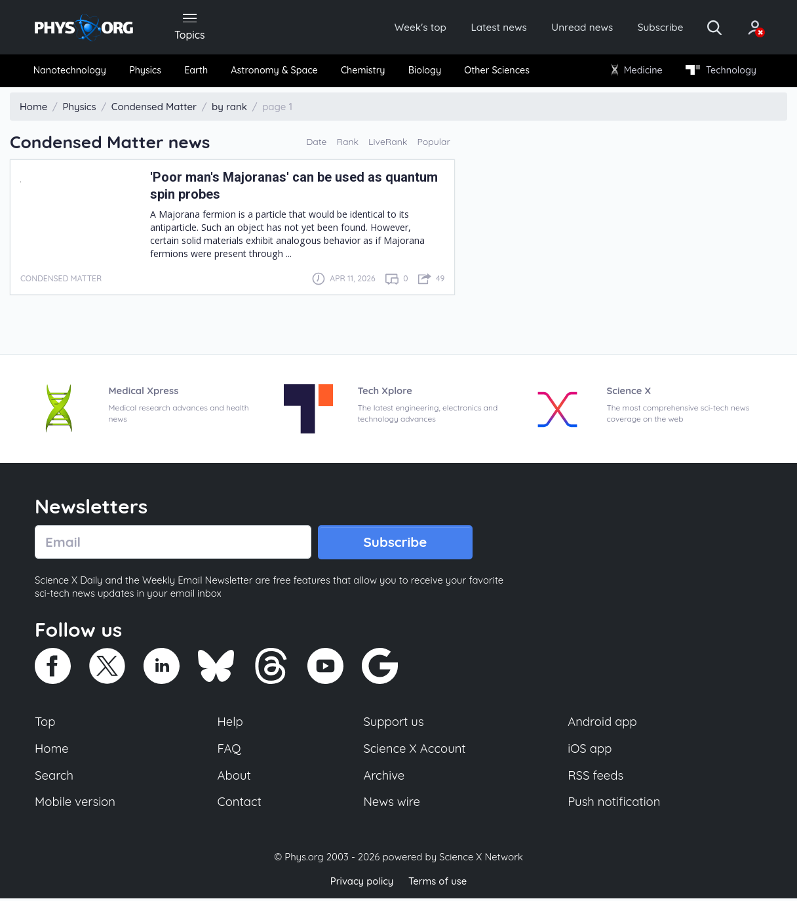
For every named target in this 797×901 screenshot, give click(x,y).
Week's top (404, 27)
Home (52, 751)
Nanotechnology (71, 72)
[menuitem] (72, 72)
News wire (392, 805)
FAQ (230, 751)
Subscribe (650, 27)
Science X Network (480, 860)
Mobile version (76, 805)
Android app (603, 724)
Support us (393, 724)
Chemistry (363, 72)
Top (45, 724)
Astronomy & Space (274, 72)
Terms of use (437, 884)
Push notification (614, 805)
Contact (240, 805)
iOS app (590, 751)
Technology (719, 72)
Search (54, 778)
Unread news (570, 27)
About (235, 778)
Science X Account (415, 751)
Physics (147, 72)
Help (231, 724)
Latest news (485, 27)
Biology (424, 72)
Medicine (636, 72)
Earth (196, 72)
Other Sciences (495, 72)
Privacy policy (361, 884)
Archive (384, 778)
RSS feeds (596, 778)
